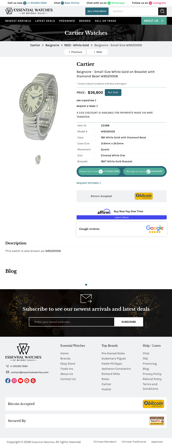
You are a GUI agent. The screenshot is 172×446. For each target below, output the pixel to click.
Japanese (157, 441)
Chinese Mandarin (105, 441)
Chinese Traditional (134, 441)
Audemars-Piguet (114, 358)
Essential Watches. (43, 442)
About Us (154, 20)
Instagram (157, 2)
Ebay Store (67, 363)
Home (64, 353)
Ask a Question (86, 100)
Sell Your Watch (97, 11)
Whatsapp (116, 2)
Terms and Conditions (150, 386)
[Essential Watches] (28, 11)
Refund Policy (152, 379)
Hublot (106, 389)
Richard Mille (111, 374)
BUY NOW (113, 92)
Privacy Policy (152, 374)
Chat (146, 353)
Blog (146, 369)
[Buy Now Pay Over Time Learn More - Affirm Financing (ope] (122, 213)
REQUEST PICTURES (89, 183)
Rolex (105, 379)
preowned (67, 20)
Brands (85, 20)
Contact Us (68, 379)
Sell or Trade (105, 20)
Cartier (106, 384)
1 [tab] (86, 285)
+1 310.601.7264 (35, 2)
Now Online (70, 2)
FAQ (145, 358)
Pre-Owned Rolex (113, 353)
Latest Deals (45, 20)
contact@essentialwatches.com (27, 372)
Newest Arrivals (18, 20)
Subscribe (128, 321)
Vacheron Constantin (116, 369)
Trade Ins (66, 369)
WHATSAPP (144, 171)
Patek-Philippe (112, 363)
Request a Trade (87, 106)
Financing (150, 363)
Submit (162, 11)
